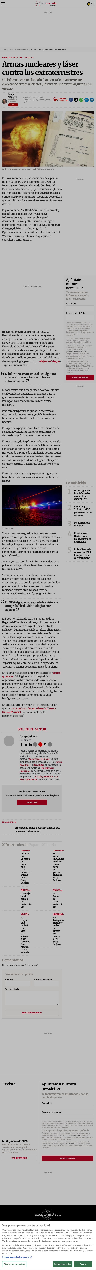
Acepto (83, 1265)
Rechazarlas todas (62, 1265)
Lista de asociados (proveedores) (17, 1258)
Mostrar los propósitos (14, 1265)
